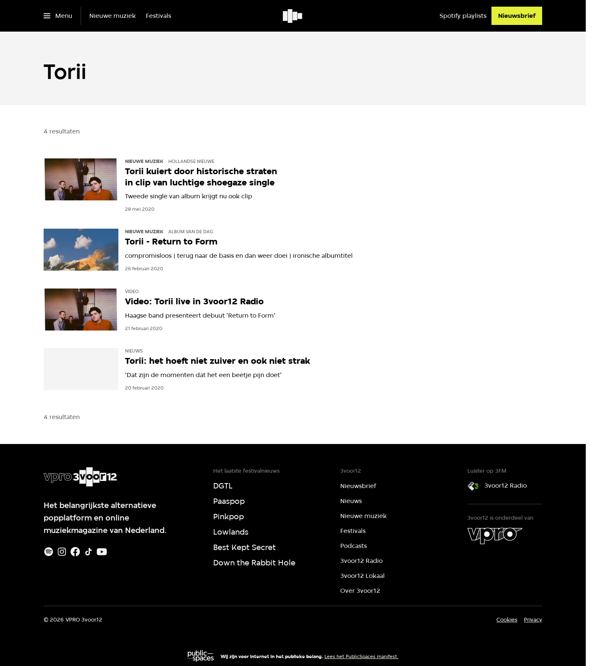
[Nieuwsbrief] (516, 16)
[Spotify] (49, 552)
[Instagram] (62, 552)
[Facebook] (75, 552)
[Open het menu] (58, 16)
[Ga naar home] (293, 15)
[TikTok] (88, 552)
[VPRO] (494, 536)
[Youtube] (102, 552)
